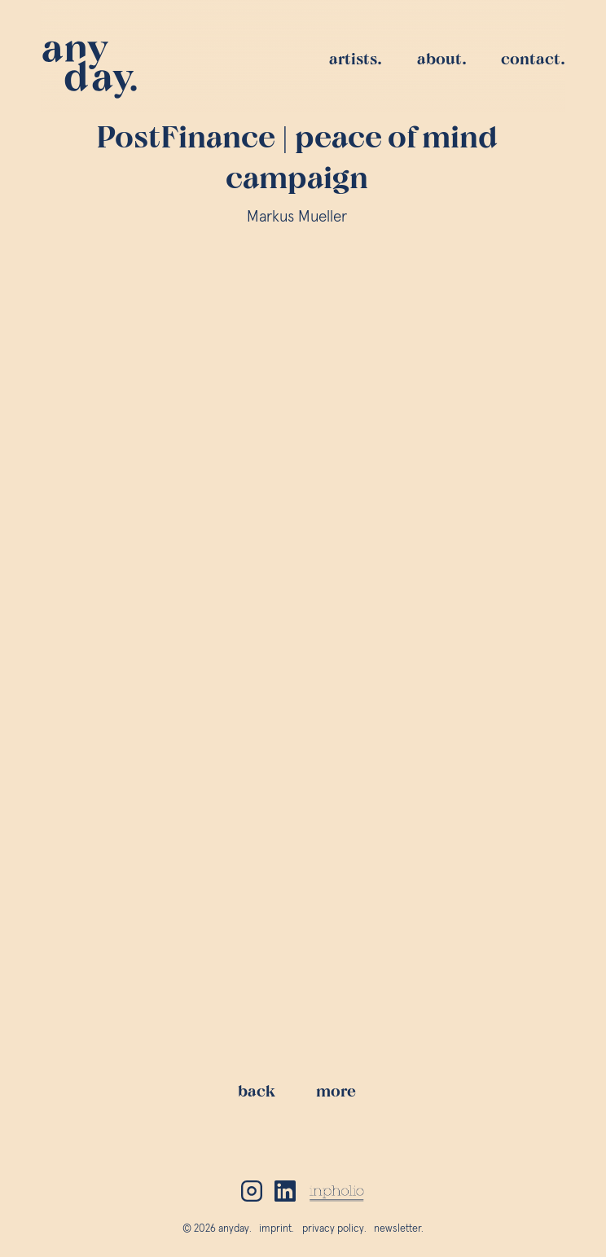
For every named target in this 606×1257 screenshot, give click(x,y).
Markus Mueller (303, 217)
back (262, 1110)
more (342, 1110)
